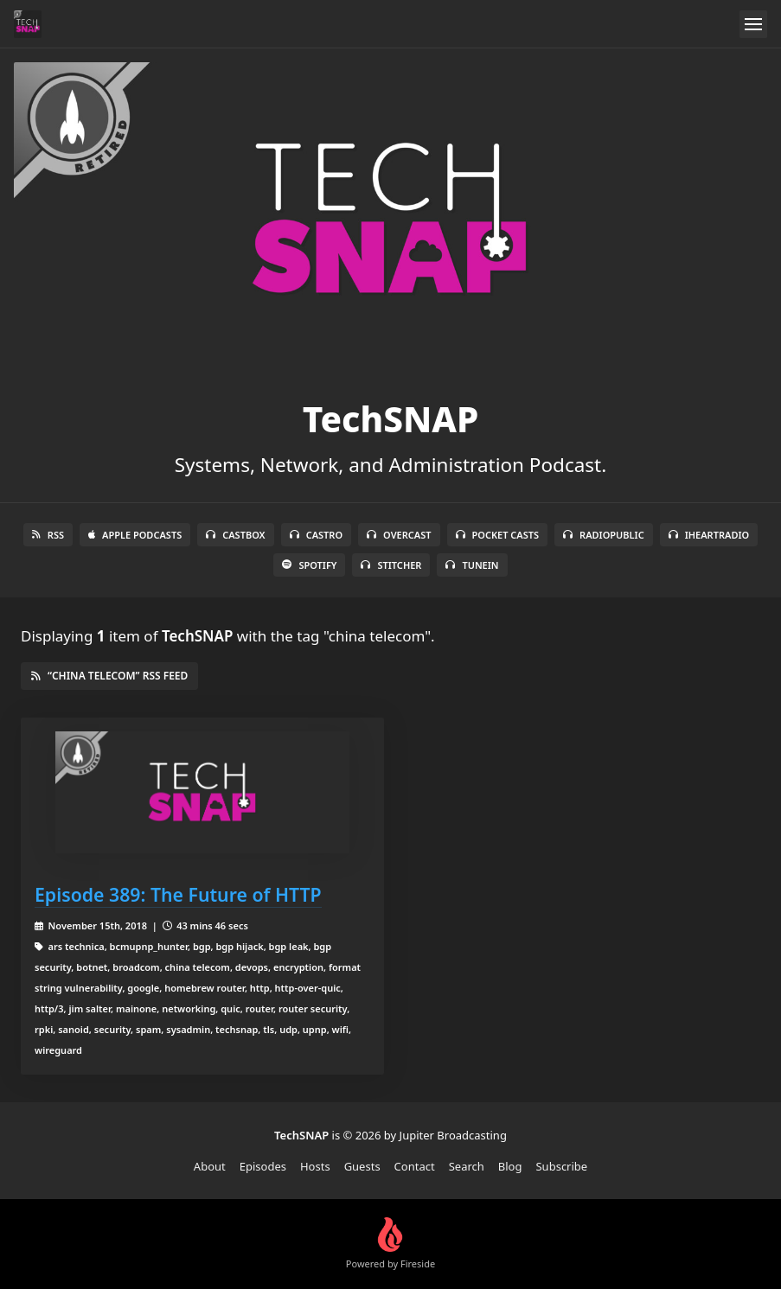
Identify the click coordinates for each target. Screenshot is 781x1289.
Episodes (263, 1166)
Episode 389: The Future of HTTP (178, 894)
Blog (510, 1166)
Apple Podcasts (135, 534)
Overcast (399, 534)
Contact (414, 1166)
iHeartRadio (709, 534)
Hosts (315, 1166)
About (210, 1166)
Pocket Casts (498, 534)
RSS (48, 534)
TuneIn (471, 564)
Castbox (235, 534)
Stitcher (391, 564)
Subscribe (561, 1166)
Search (466, 1166)
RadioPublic (603, 534)
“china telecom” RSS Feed (109, 675)
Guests (362, 1166)
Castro (316, 534)
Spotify (309, 564)
